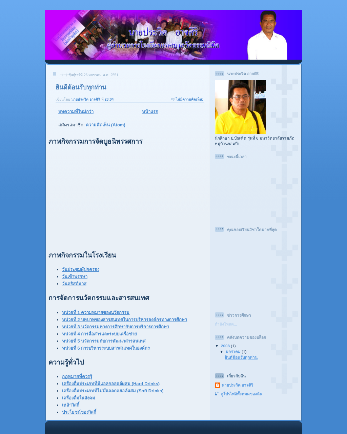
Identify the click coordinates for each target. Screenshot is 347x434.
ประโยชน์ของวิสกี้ (79, 412)
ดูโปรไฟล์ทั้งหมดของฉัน (241, 394)
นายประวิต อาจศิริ (237, 385)
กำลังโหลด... (226, 324)
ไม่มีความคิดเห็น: (190, 99)
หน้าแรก (150, 111)
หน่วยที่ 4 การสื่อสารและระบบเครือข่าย (99, 333)
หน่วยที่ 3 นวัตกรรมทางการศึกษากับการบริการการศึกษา (115, 326)
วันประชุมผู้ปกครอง (80, 269)
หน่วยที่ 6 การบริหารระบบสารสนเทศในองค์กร (106, 348)
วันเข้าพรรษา (74, 276)
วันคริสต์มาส (74, 283)
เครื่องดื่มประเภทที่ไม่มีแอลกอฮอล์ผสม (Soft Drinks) (113, 390)
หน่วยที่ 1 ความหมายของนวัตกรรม (95, 312)
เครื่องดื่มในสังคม (78, 397)
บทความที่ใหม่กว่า (76, 111)
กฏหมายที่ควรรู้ (77, 376)
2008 (226, 346)
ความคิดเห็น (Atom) (105, 124)
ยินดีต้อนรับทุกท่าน (81, 87)
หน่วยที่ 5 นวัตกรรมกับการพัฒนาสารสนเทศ (103, 341)
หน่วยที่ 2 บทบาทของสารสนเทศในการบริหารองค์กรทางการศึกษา (124, 319)
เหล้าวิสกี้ (70, 405)
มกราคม (234, 351)
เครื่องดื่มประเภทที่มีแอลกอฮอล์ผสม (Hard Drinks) (111, 383)
